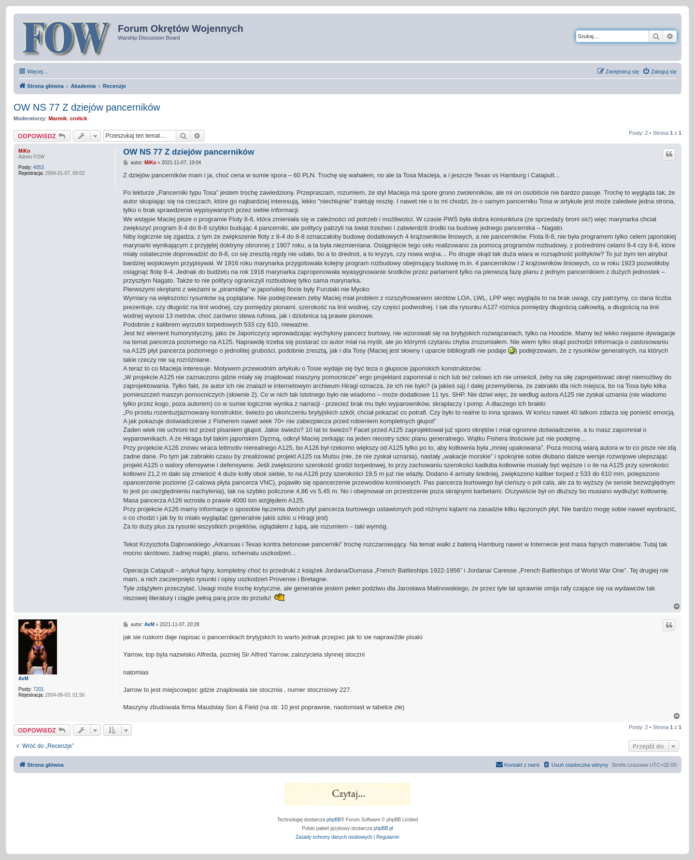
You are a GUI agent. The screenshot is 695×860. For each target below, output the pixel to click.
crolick (78, 118)
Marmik (57, 118)
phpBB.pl (383, 828)
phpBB (333, 819)
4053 (38, 167)
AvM (23, 678)
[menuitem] (659, 71)
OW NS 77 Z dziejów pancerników (87, 107)
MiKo (24, 151)
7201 (38, 689)
